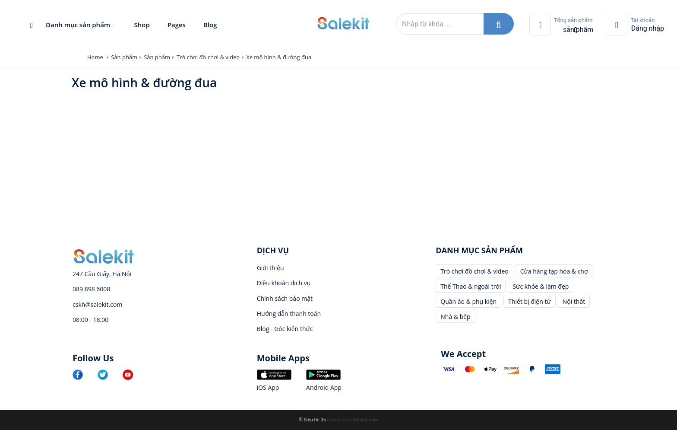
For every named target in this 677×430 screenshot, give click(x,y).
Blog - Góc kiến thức (285, 329)
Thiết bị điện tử (529, 301)
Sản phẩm (124, 57)
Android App (324, 387)
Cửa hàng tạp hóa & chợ (554, 271)
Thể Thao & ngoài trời (470, 286)
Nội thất (574, 301)
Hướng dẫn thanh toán (289, 313)
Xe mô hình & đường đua (278, 57)
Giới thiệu (270, 268)
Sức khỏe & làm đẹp (540, 286)
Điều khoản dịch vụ (284, 283)
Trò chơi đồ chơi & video (208, 57)
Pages (177, 24)
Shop (141, 24)
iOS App (268, 387)
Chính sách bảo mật (285, 298)
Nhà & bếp (455, 316)
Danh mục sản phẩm (81, 24)
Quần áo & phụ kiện (468, 301)
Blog (210, 24)
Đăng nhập (647, 28)
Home (95, 57)
